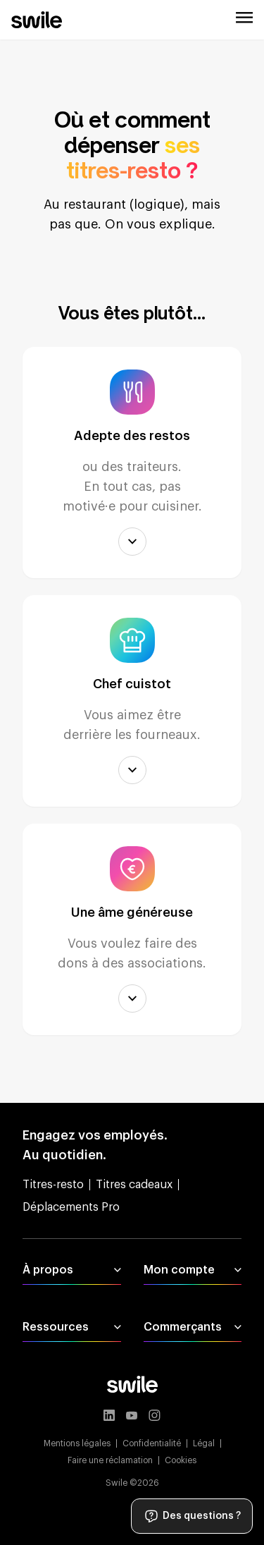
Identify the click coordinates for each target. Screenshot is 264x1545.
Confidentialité (151, 1443)
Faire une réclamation (110, 1460)
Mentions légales (77, 1443)
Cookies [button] (180, 1460)
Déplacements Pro (71, 1207)
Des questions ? (192, 1516)
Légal (204, 1443)
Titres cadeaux (134, 1184)
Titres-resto (53, 1184)
